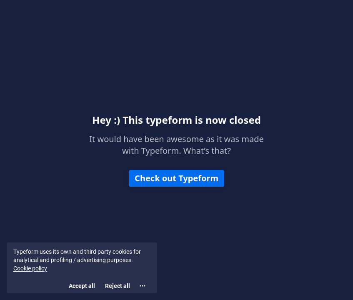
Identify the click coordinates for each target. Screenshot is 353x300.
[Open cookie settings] (142, 285)
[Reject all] (117, 285)
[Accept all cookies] (82, 285)
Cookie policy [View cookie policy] (30, 268)
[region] (82, 267)
